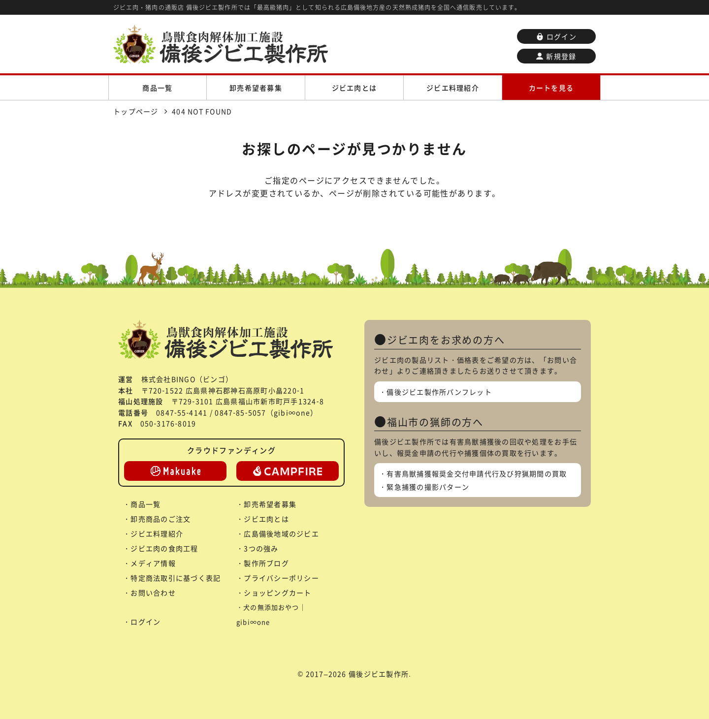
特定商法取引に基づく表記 (175, 578)
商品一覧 (157, 88)
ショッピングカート (277, 592)
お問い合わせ (153, 592)
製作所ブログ (266, 563)
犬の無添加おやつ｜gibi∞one (271, 614)
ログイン (556, 36)
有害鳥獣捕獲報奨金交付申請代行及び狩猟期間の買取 (477, 473)
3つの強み (261, 548)
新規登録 (556, 56)
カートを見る (551, 88)
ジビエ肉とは (354, 88)
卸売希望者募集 (255, 88)
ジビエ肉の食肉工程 (164, 548)
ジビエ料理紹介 (452, 88)
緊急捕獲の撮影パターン (428, 487)
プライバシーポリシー (281, 578)
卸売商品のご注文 (160, 519)
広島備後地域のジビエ (281, 533)
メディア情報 (153, 563)
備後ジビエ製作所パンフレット (439, 392)
